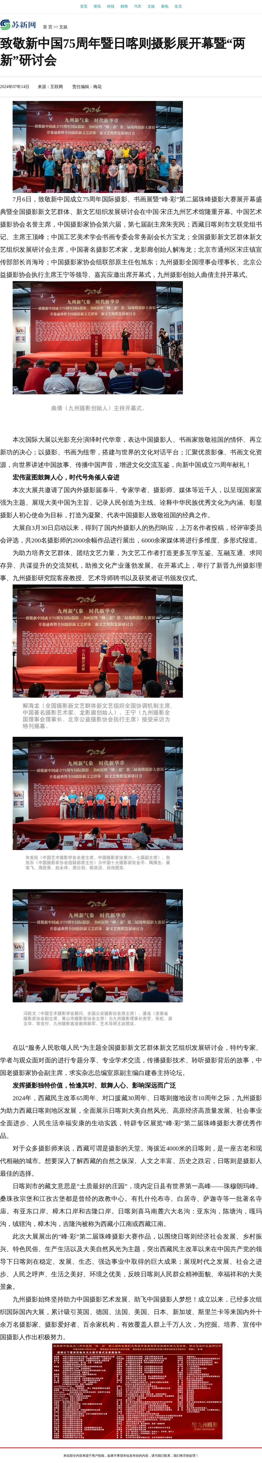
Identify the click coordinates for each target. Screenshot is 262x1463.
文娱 (151, 6)
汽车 (137, 6)
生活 (178, 6)
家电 (164, 6)
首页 (84, 6)
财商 (124, 6)
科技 (110, 6)
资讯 (97, 6)
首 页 (47, 27)
